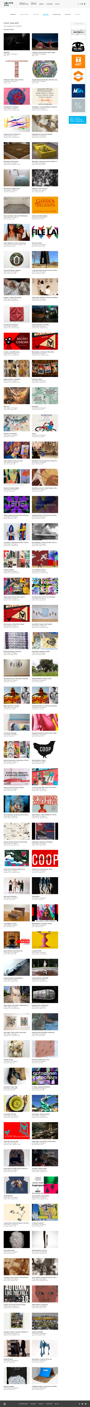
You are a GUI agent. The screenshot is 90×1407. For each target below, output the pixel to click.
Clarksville (36, 14)
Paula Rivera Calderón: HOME (40, 651)
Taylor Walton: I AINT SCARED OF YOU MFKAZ (45, 814)
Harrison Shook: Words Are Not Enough (15, 842)
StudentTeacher (8, 1359)
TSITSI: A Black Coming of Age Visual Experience (18, 515)
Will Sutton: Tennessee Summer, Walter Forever (46, 161)
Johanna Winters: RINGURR (40, 978)
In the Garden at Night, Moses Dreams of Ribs (17, 1168)
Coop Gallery (7, 81)
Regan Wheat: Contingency (40, 1304)
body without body (9, 1250)
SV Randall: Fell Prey (10, 1114)
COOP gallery (7, 625)
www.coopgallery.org (9, 26)
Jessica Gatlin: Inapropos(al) (40, 1196)
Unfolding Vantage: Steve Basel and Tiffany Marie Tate (48, 1386)
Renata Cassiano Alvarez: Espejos (14, 787)
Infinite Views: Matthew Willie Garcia (14, 869)
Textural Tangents (9, 569)
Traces (34, 433)
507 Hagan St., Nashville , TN (18, 244)
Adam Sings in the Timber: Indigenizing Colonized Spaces (21, 1005)
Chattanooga (57, 14)
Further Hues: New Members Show (42, 869)
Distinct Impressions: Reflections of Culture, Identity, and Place (22, 760)
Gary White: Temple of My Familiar (42, 624)
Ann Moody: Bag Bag (10, 733)
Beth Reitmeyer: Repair (39, 760)
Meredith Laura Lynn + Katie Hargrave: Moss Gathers (47, 488)
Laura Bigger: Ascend (10, 923)
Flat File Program (37, 243)
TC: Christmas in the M (38, 569)
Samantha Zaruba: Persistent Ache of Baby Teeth (46, 733)
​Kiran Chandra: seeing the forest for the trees (45, 1277)
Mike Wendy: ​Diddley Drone (12, 188)
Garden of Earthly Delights (39, 216)
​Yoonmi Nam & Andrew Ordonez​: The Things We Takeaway (21, 1223)
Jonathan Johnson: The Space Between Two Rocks (19, 1332)
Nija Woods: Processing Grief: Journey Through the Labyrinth (50, 461)
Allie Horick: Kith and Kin (11, 161)
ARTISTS (34, 4)
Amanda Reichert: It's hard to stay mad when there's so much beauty (52, 706)
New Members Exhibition (11, 324)
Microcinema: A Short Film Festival (14, 624)
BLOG (57, 4)
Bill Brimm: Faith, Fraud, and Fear (13, 79)
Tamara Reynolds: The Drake (40, 324)
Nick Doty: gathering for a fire (40, 1059)
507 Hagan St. (18, 26)
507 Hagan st (43, 1034)
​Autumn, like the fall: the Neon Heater (15, 1304)
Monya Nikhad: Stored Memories (13, 951)
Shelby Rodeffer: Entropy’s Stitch (42, 678)
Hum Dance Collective (10, 896)
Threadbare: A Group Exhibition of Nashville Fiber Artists (48, 107)
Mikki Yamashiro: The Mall (11, 706)
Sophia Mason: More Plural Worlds (42, 134)
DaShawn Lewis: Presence (39, 188)
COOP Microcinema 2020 (11, 1141)
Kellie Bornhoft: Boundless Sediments (43, 1032)
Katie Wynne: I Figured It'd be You (42, 1359)
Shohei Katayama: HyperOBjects (13, 978)
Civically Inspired (37, 379)
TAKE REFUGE (8, 1196)
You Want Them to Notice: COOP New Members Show (19, 1277)
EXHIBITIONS (24, 4)
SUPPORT (49, 4)
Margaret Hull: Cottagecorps (40, 1005)
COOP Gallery (7, 54)
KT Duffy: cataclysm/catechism (41, 1087)
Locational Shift (36, 951)
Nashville (46, 14)
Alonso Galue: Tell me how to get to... (15, 597)
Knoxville (67, 14)
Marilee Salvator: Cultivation (12, 379)
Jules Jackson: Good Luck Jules (13, 461)
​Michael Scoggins (9, 1386)
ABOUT (41, 4)
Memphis (13, 14)
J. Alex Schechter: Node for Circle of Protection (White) (48, 270)
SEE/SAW (6, 52)
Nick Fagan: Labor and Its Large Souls (15, 1032)
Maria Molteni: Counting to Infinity (42, 923)
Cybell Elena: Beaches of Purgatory (42, 842)
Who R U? (7, 406)
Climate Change (8, 1059)
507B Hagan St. (43, 1252)
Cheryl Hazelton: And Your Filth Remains (16, 216)
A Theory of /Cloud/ (37, 1223)
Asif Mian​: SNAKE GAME (39, 1168)
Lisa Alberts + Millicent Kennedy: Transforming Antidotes (20, 542)
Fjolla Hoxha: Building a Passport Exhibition (45, 297)
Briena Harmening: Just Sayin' (13, 651)
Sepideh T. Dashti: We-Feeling (12, 297)
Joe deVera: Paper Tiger (11, 1087)
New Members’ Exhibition (11, 107)
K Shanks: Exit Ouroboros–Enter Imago (43, 52)
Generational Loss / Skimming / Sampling (16, 678)
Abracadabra (35, 896)
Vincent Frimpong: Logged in (12, 270)
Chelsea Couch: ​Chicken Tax (12, 134)
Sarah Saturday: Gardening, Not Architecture (17, 814)
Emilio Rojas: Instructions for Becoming (43, 1141)
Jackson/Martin (24, 14)
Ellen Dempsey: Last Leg (39, 1250)
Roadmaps (35, 406)
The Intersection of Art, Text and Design (43, 597)
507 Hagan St (43, 1061)
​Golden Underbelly (37, 1332)
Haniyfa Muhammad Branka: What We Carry (44, 79)
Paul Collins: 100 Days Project (41, 1114)
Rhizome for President (10, 433)
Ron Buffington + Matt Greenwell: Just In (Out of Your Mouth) (50, 542)
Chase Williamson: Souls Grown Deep (15, 243)
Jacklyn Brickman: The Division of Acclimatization (46, 515)
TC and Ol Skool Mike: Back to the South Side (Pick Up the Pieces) (51, 787)
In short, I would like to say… (12, 352)
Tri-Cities (77, 14)
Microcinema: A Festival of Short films (43, 352)
